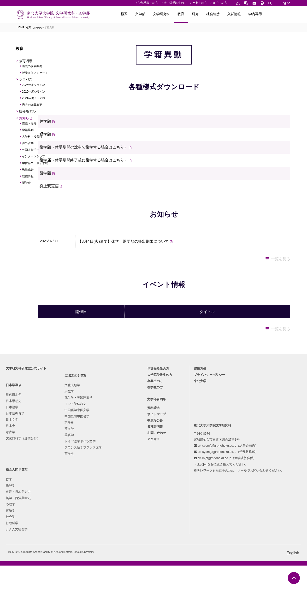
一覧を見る (280, 307)
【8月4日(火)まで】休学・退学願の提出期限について (147, 289)
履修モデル (27, 113)
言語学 (100, 510)
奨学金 (26, 184)
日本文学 (13, 504)
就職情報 (28, 177)
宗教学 (56, 485)
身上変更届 (77, 212)
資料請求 (153, 493)
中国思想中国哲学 (63, 510)
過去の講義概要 (32, 67)
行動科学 (102, 522)
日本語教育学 (16, 497)
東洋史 (56, 516)
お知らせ (38, 27)
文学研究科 (185, 14)
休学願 (73, 147)
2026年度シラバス (34, 86)
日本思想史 (15, 485)
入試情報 (258, 14)
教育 (205, 14)
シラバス (25, 81)
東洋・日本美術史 (108, 491)
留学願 (73, 199)
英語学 (56, 529)
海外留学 (28, 144)
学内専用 (279, 14)
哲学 (99, 479)
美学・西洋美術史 (108, 497)
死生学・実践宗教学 (65, 491)
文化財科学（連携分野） (24, 522)
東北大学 (201, 465)
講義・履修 (29, 124)
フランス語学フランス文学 (70, 541)
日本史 (12, 510)
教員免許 (28, 171)
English (285, 3)
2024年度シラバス (34, 99)
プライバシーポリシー (210, 459)
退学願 (73, 160)
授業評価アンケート (35, 74)
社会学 (100, 516)
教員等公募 (155, 506)
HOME (20, 27)
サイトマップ (156, 500)
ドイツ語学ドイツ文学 (67, 535)
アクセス (153, 524)
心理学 (100, 504)
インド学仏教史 (62, 497)
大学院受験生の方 (175, 3)
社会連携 (237, 14)
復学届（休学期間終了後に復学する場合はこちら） (112, 186)
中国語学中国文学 (63, 504)
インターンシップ (33, 157)
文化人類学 (59, 479)
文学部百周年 (156, 485)
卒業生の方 (200, 3)
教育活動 (25, 62)
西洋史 (56, 547)
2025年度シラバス (34, 92)
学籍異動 (49, 27)
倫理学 (100, 485)
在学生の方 (220, 3)
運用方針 (201, 452)
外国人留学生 (30, 151)
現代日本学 (15, 479)
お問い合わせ (156, 518)
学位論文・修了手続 (35, 164)
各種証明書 (155, 512)
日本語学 (13, 491)
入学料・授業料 (32, 138)
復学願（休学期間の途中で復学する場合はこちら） (112, 173)
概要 (148, 14)
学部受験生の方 (148, 3)
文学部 (165, 14)
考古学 (12, 516)
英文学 (56, 522)
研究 (219, 14)
